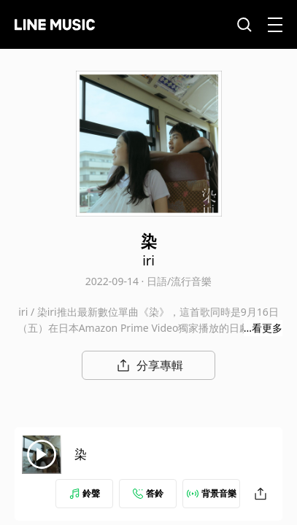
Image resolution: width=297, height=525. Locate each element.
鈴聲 (84, 493)
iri (148, 260)
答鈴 (148, 493)
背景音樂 (211, 493)
